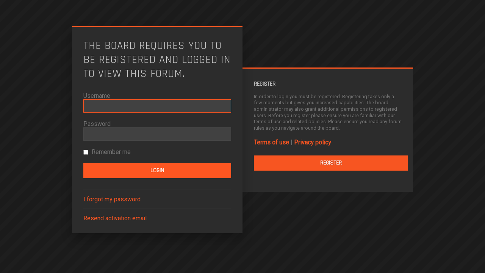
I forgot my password (112, 199)
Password (97, 123)
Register (331, 163)
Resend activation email (115, 218)
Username (96, 95)
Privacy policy (312, 142)
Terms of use (271, 142)
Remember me (107, 151)
